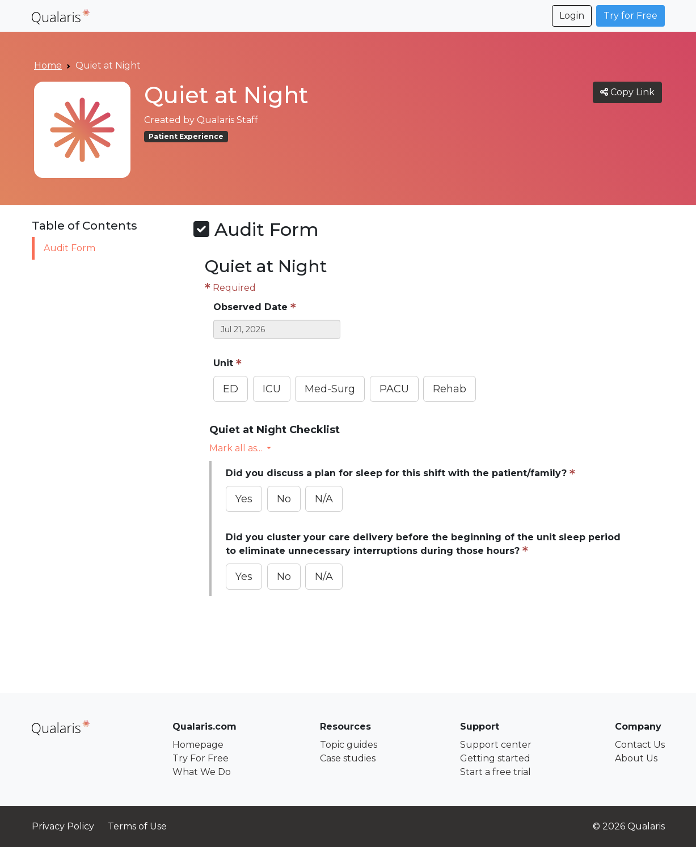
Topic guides (348, 744)
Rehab (449, 389)
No (284, 499)
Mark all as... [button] (236, 448)
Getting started (495, 758)
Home (48, 65)
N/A (324, 499)
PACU (394, 389)
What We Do (201, 771)
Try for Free (630, 15)
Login (571, 15)
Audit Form (69, 248)
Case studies (348, 758)
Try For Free (200, 758)
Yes (243, 499)
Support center (496, 744)
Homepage (197, 744)
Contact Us (640, 744)
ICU (272, 389)
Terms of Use (137, 826)
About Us (636, 758)
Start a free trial (495, 771)
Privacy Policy (63, 826)
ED (230, 389)
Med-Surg (330, 389)
